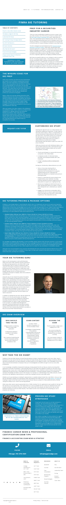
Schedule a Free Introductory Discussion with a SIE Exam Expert (14, 62)
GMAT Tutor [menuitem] (37, 481)
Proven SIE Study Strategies (9, 52)
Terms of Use (45, 501)
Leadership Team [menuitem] (58, 471)
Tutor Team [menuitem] (57, 481)
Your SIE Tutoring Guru (8, 43)
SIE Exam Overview (7, 46)
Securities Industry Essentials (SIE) (40, 38)
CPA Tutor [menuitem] (36, 475)
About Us (26, 10)
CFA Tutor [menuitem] (36, 472)
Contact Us (59, 10)
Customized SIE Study (8, 37)
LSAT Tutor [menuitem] (37, 487)
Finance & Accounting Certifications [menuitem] (27, 484)
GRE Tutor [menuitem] (36, 484)
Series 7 (53, 379)
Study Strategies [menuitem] (48, 479)
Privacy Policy (36, 501)
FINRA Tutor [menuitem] (37, 478)
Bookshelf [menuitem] (46, 465)
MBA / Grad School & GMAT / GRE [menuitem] (28, 474)
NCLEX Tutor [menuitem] (37, 489)
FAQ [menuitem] (55, 465)
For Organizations (47, 10)
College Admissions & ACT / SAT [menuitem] (27, 468)
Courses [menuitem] (46, 468)
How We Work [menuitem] (57, 468)
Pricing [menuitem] (56, 474)
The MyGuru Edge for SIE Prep (10, 34)
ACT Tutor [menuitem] (36, 466)
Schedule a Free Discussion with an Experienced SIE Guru (17, 418)
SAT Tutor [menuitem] (36, 492)
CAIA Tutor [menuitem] (36, 469)
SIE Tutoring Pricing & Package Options (12, 40)
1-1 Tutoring (35, 10)
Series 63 (58, 379)
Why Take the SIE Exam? (9, 49)
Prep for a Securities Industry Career (12, 31)
